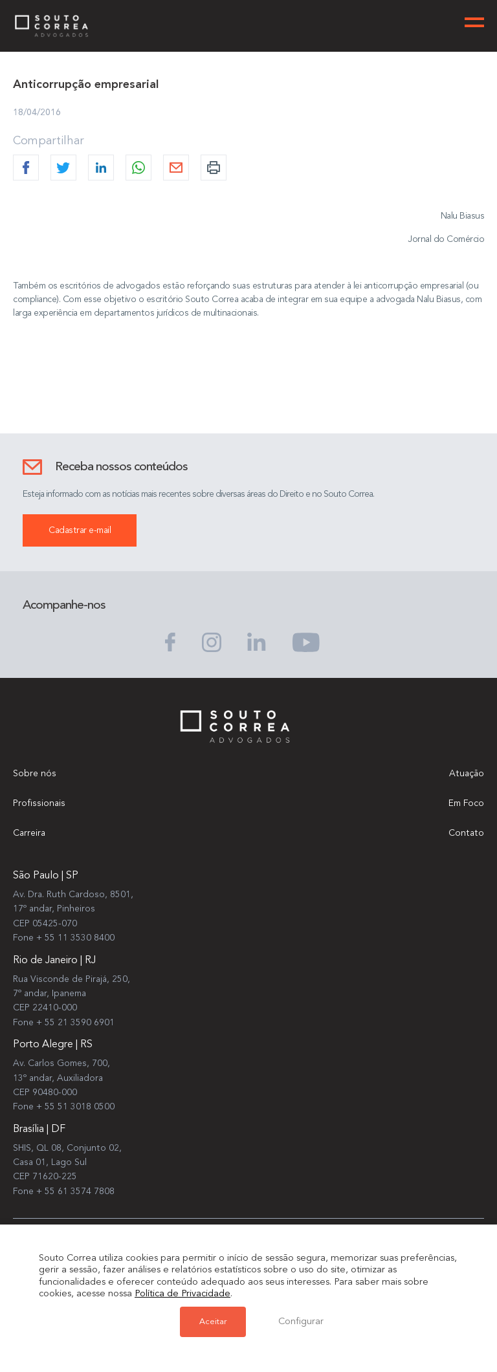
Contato (466, 833)
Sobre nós (34, 773)
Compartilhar (48, 141)
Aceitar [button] (212, 1322)
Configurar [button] (301, 1322)
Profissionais (39, 803)
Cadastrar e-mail (80, 530)
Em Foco (466, 803)
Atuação (466, 773)
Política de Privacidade (182, 1294)
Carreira (29, 833)
